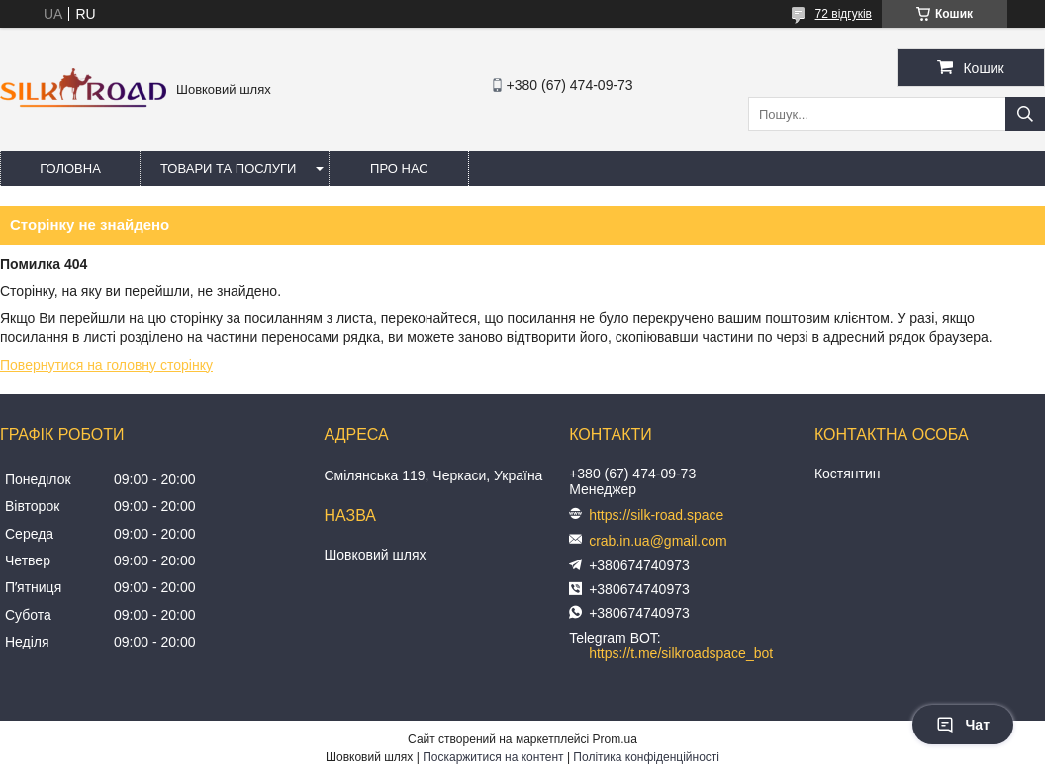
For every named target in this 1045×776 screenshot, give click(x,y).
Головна (70, 168)
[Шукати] (1025, 114)
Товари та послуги (228, 168)
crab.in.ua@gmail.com (658, 541)
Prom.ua (615, 739)
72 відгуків (843, 14)
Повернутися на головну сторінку (106, 365)
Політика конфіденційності (646, 757)
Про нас (399, 168)
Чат (963, 724)
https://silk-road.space (656, 515)
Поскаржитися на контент (493, 757)
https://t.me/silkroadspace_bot (681, 653)
